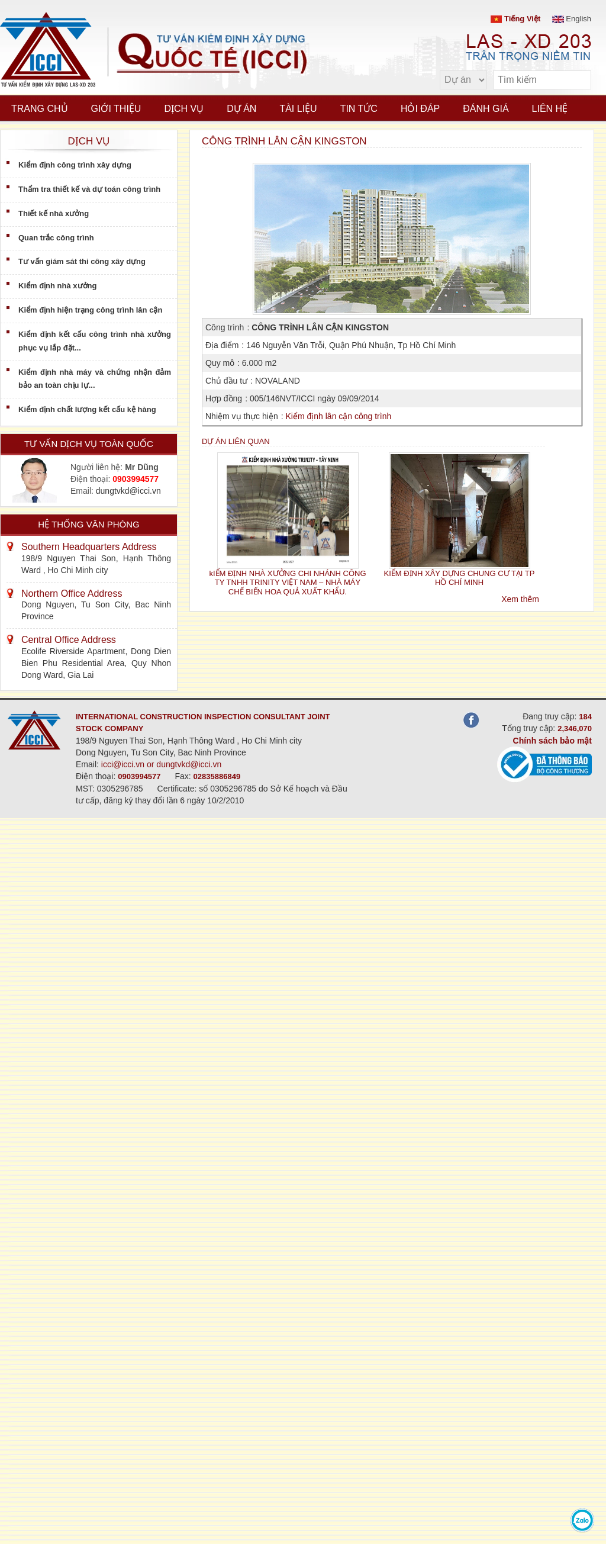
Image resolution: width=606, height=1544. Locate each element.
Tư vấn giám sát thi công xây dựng (82, 261)
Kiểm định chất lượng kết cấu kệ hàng (87, 409)
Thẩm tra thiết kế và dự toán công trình (89, 189)
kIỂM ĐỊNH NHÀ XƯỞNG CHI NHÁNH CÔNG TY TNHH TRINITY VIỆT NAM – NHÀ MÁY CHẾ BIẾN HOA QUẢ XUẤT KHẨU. (287, 582)
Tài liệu (298, 109)
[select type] (463, 79)
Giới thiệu (116, 109)
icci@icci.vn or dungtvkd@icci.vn (161, 764)
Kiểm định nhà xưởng (57, 285)
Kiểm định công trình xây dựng (74, 164)
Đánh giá (485, 109)
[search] (576, 80)
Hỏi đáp (420, 109)
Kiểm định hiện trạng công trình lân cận (90, 309)
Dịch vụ (184, 109)
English (571, 18)
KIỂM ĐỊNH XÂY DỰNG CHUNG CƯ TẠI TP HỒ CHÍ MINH (459, 578)
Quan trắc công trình (56, 237)
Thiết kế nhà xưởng (53, 213)
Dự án (241, 109)
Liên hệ (550, 109)
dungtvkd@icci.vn (128, 491)
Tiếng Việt (515, 18)
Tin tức (359, 109)
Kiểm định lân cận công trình (338, 416)
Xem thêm (520, 599)
